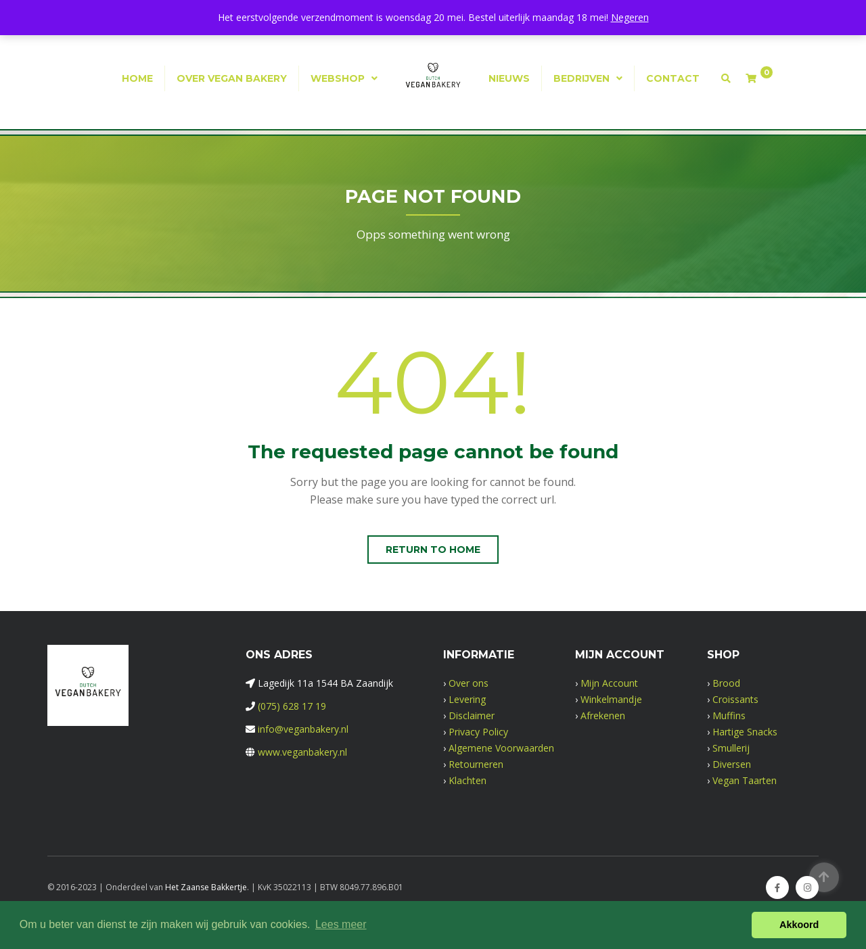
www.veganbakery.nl (302, 752)
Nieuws (509, 78)
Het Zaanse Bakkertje (206, 887)
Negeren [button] (630, 17)
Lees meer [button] (341, 924)
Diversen (731, 764)
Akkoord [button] (799, 924)
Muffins (729, 715)
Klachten (467, 780)
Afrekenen (602, 715)
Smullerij (731, 747)
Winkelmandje (611, 699)
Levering (467, 699)
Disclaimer (472, 715)
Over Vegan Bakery (232, 78)
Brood (726, 683)
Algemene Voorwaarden (501, 747)
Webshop (338, 78)
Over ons (468, 683)
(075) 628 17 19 (292, 706)
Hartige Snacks (744, 731)
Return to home (433, 549)
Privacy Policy (478, 731)
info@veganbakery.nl (303, 729)
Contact (673, 78)
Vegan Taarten (744, 780)
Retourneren (476, 764)
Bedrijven (581, 78)
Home (137, 78)
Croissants (735, 699)
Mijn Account (609, 683)
